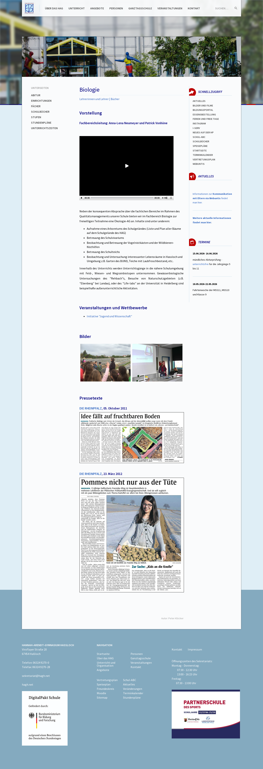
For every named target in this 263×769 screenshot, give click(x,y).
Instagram (199, 123)
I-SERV (196, 128)
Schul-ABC (129, 680)
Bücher (115, 99)
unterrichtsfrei (201, 264)
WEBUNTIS (199, 164)
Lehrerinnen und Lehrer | (95, 99)
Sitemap (102, 697)
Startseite (200, 150)
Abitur (35, 95)
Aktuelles (199, 101)
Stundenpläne (41, 122)
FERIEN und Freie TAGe (206, 119)
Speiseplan (103, 684)
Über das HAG (54, 8)
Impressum (195, 649)
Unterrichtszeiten (44, 128)
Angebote (97, 8)
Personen (116, 8)
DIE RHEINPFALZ (90, 408)
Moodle (101, 693)
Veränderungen (132, 689)
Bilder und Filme (203, 105)
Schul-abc (199, 137)
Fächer (36, 106)
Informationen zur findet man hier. (212, 198)
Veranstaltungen (169, 8)
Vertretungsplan (204, 159)
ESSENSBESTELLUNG (204, 114)
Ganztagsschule (140, 8)
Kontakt (194, 8)
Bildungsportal (203, 110)
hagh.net (27, 684)
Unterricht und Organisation (106, 664)
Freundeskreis (105, 689)
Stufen (36, 117)
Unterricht (76, 8)
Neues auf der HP (203, 132)
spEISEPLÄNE (200, 146)
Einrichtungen (41, 100)
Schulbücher (40, 111)
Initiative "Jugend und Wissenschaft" (109, 316)
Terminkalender (203, 155)
